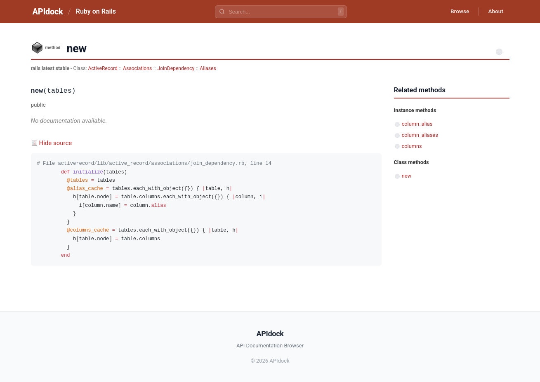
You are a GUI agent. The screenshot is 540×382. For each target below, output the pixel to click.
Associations (137, 68)
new (406, 176)
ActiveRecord (103, 68)
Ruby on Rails (96, 11)
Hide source (55, 143)
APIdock (48, 11)
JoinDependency (175, 68)
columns (412, 146)
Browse (457, 11)
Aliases (208, 68)
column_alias (417, 124)
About (495, 11)
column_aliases (420, 135)
